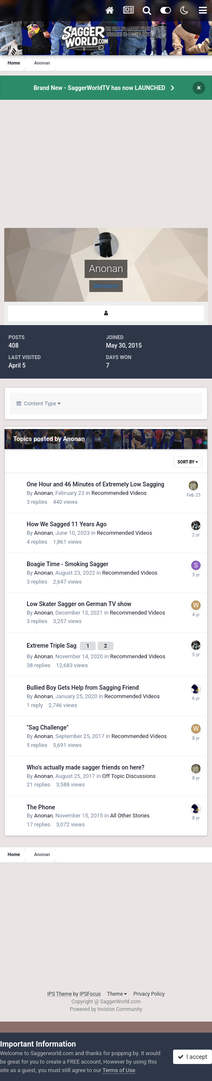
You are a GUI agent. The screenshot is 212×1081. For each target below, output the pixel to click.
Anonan (43, 493)
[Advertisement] (106, 168)
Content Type (39, 403)
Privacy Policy (149, 994)
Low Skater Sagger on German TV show (79, 604)
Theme (117, 994)
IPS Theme (59, 994)
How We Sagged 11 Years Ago (67, 524)
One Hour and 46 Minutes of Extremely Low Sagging (95, 484)
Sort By (188, 462)
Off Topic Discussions (128, 776)
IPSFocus (90, 994)
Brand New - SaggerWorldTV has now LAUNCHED (99, 87)
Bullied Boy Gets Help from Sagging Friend (83, 687)
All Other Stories (129, 815)
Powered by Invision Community (106, 1009)
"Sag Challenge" (48, 727)
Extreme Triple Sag (52, 645)
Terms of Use (118, 1070)
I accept (192, 1056)
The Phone (41, 807)
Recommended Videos (119, 493)
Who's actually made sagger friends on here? (85, 767)
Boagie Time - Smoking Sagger (67, 564)
